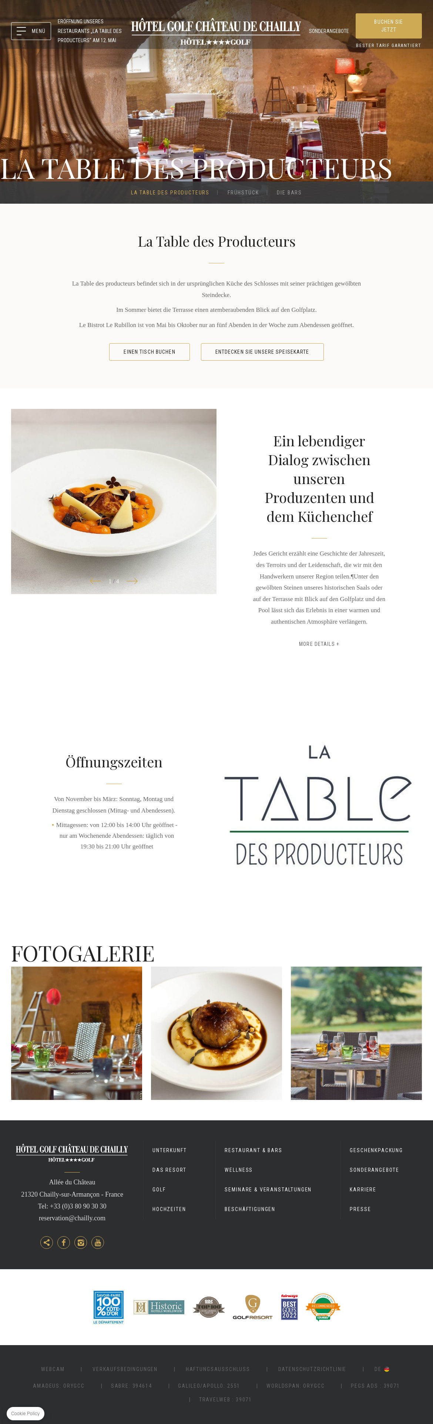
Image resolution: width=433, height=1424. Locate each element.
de (378, 1369)
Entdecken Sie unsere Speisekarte (262, 352)
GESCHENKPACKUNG (376, 1150)
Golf (158, 1190)
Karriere (363, 1190)
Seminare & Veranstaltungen (268, 1190)
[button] (95, 581)
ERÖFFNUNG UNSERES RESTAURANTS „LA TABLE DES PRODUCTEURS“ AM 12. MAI (90, 31)
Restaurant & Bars (253, 1150)
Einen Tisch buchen (149, 352)
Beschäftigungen (250, 1209)
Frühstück (243, 193)
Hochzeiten (169, 1209)
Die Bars (289, 193)
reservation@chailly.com (72, 1218)
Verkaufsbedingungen (125, 1369)
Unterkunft (169, 1150)
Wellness (239, 1170)
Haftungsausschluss (218, 1369)
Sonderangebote (329, 31)
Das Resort (169, 1170)
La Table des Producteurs (170, 193)
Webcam (52, 1369)
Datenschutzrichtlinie (312, 1369)
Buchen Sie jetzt (388, 26)
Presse (360, 1209)
